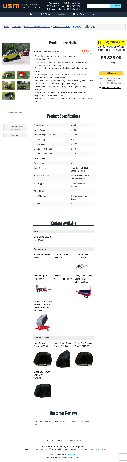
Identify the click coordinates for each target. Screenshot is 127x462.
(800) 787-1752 (72, 2)
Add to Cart (111, 73)
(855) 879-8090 (73, 6)
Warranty (15, 135)
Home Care (78, 14)
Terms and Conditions (55, 441)
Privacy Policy (75, 441)
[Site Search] (98, 6)
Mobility (61, 14)
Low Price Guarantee (111, 88)
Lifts (31, 14)
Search (116, 6)
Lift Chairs (46, 14)
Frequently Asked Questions (15, 127)
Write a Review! (87, 53)
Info (94, 14)
